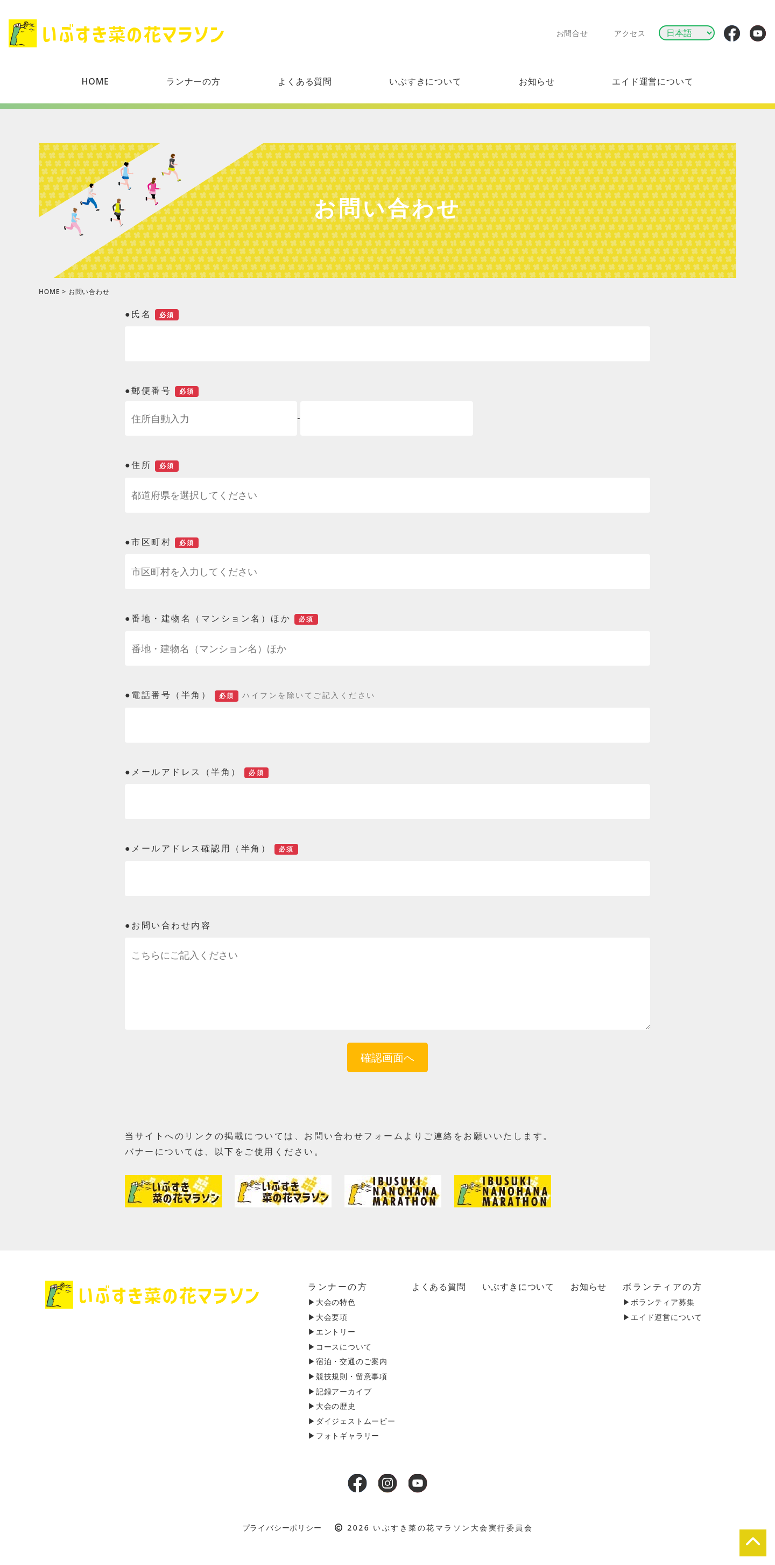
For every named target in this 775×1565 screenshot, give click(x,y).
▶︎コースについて (339, 1347)
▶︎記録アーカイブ (339, 1391)
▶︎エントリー (332, 1331)
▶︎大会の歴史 (332, 1406)
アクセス (630, 33)
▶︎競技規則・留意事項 (348, 1376)
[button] (193, 81)
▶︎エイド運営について (662, 1317)
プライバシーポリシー (282, 1527)
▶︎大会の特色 (332, 1302)
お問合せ (572, 33)
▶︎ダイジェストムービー (352, 1421)
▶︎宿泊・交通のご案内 (348, 1361)
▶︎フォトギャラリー (343, 1435)
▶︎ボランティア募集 (658, 1302)
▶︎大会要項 (328, 1317)
